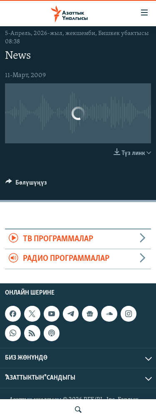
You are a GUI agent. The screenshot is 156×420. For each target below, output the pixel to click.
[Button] (26, 184)
